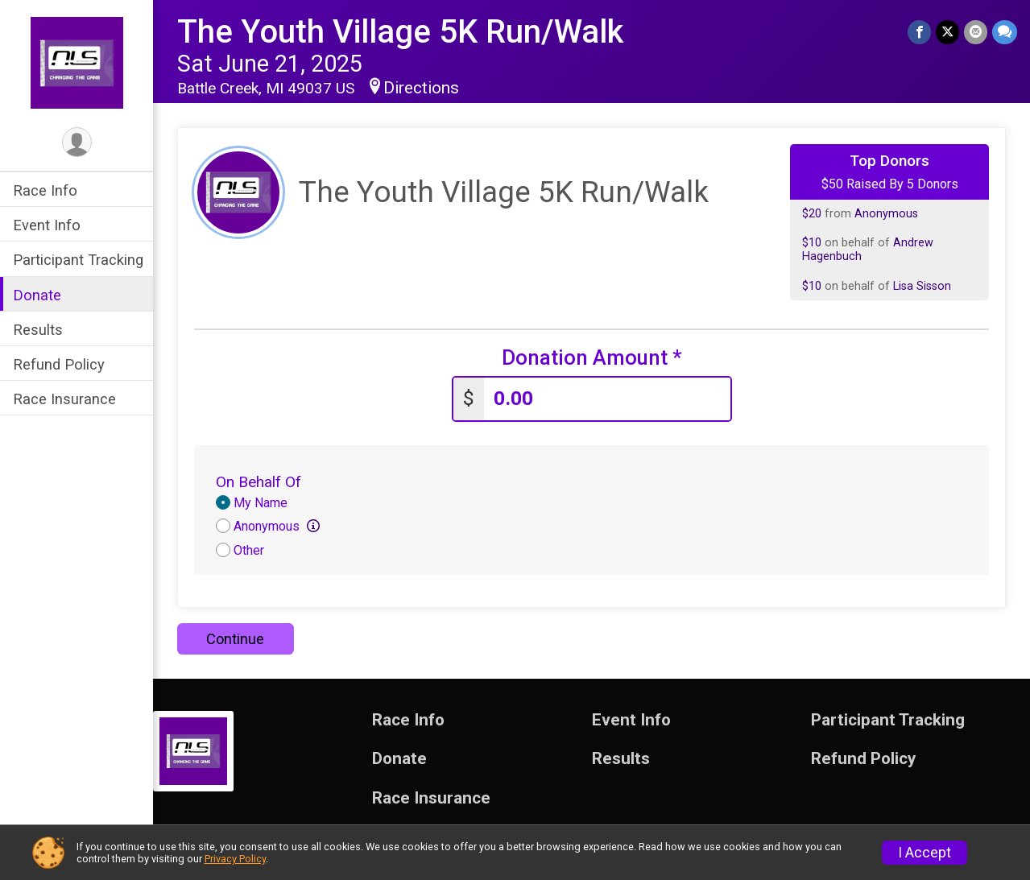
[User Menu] (77, 142)
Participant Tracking (78, 259)
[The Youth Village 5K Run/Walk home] (77, 62)
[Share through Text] (1004, 31)
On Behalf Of (258, 481)
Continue (235, 638)
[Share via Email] (975, 31)
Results (38, 329)
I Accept (924, 853)
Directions (421, 87)
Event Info (47, 225)
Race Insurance (64, 398)
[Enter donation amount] (607, 399)
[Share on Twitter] (947, 31)
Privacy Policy (235, 859)
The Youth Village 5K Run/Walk (400, 32)
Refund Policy (59, 364)
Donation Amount (592, 358)
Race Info (45, 190)
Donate (37, 295)
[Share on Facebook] (919, 31)
